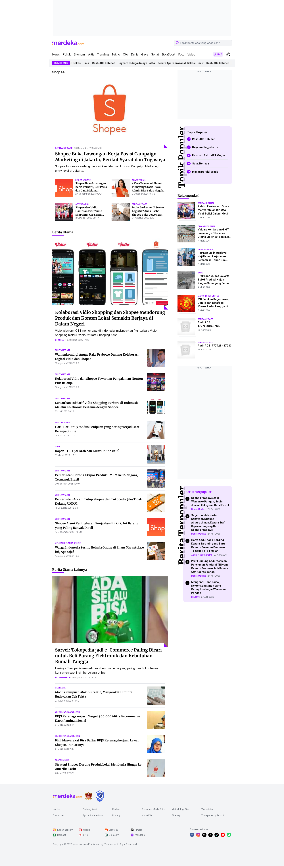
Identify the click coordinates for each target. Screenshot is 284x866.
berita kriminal (206, 203)
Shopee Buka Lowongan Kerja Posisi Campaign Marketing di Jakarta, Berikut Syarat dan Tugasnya (110, 156)
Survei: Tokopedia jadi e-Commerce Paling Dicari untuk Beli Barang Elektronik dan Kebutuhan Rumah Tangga (108, 655)
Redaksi (116, 809)
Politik (67, 54)
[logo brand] (88, 795)
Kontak (56, 809)
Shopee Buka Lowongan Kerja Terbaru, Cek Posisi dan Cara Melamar (91, 187)
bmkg (200, 273)
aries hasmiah (205, 249)
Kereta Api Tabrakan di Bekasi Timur (70, 63)
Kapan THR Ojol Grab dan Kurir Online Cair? (87, 451)
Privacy (116, 815)
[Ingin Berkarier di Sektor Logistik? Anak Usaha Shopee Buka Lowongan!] (121, 212)
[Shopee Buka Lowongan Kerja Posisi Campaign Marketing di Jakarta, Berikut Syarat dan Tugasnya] (110, 112)
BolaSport (168, 54)
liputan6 (195, 596)
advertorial (139, 180)
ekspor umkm (62, 760)
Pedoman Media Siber (154, 809)
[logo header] (68, 43)
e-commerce (62, 677)
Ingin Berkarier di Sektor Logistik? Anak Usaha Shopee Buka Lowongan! (148, 211)
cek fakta (60, 688)
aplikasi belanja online (68, 543)
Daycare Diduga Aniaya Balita (139, 63)
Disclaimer (58, 815)
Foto (181, 54)
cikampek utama (206, 226)
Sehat (155, 54)
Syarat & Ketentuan (93, 815)
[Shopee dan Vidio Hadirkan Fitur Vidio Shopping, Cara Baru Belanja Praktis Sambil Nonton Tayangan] (64, 212)
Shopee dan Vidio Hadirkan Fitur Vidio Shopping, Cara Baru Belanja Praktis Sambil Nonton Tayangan (89, 215)
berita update (63, 148)
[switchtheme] (228, 54)
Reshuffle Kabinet (107, 63)
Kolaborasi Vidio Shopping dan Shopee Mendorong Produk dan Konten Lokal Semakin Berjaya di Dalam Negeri (110, 318)
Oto (125, 54)
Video (191, 54)
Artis (91, 54)
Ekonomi (79, 54)
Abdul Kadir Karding (201, 554)
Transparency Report (212, 815)
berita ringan (62, 422)
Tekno (116, 54)
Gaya (144, 54)
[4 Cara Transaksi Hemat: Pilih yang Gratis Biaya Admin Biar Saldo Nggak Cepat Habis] (121, 188)
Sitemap (176, 815)
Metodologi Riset (181, 809)
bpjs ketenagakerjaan (67, 712)
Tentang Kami (90, 809)
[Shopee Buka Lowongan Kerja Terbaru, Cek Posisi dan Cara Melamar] (64, 188)
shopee (59, 340)
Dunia (134, 54)
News (56, 54)
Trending (103, 54)
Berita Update (198, 509)
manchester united (208, 296)
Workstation (207, 809)
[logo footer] (67, 796)
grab (57, 447)
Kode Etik (147, 815)
